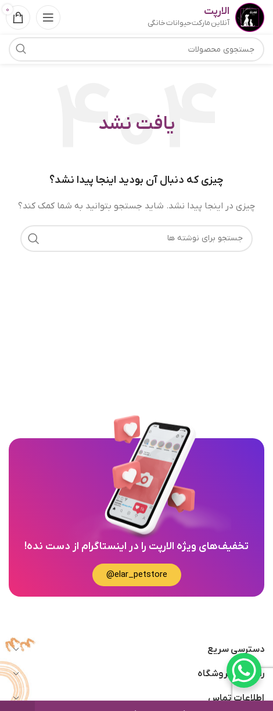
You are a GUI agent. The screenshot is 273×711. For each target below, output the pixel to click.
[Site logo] (249, 17)
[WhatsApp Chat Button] (244, 670)
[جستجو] (136, 238)
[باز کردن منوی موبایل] (48, 17)
